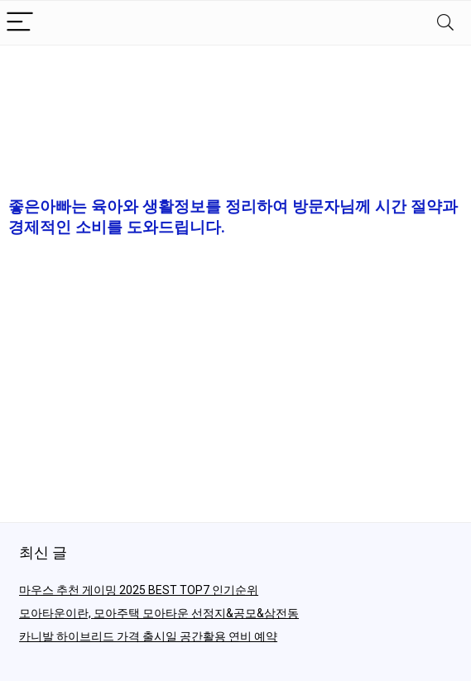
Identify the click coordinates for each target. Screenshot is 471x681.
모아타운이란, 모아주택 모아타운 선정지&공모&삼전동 (159, 613)
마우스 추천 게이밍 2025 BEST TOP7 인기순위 (138, 590)
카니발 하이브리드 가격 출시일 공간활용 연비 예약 (148, 636)
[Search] (445, 23)
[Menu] (20, 23)
